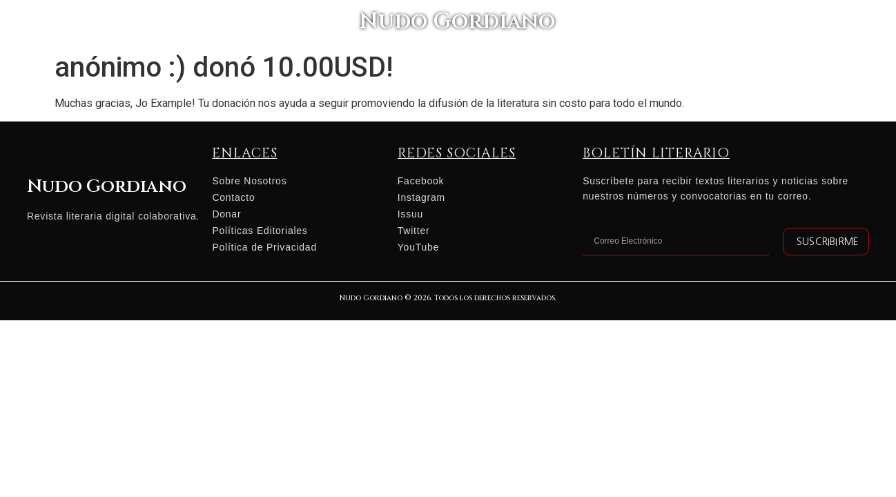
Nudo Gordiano (448, 24)
